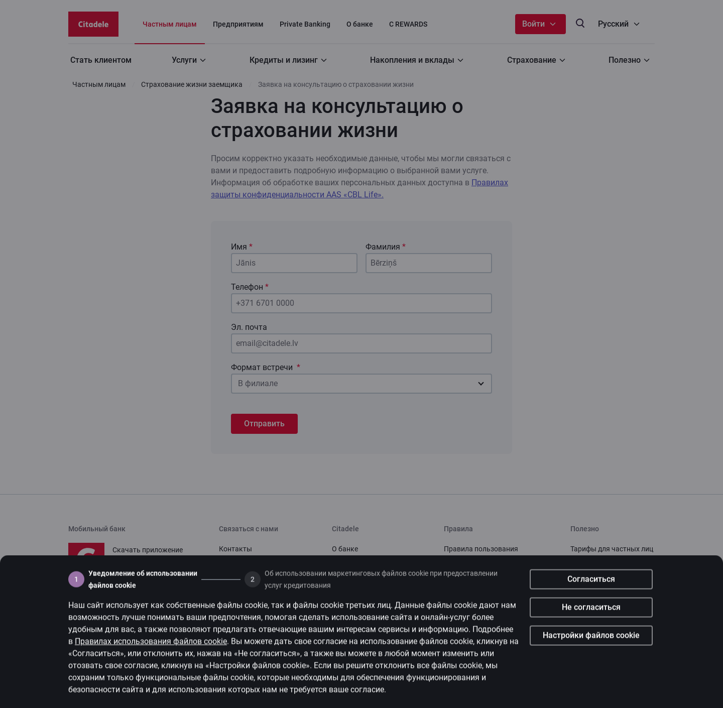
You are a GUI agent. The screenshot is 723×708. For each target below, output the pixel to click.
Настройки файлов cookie (591, 642)
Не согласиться (591, 614)
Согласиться (591, 586)
